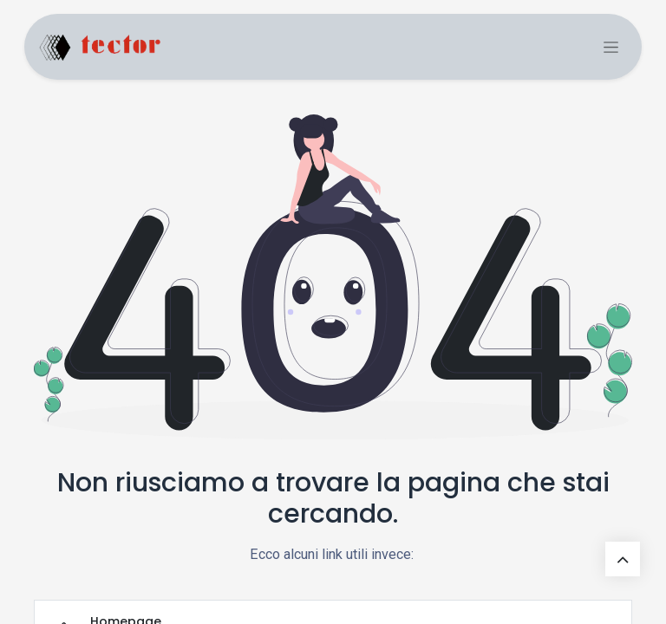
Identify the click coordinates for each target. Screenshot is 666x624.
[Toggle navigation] (611, 47)
